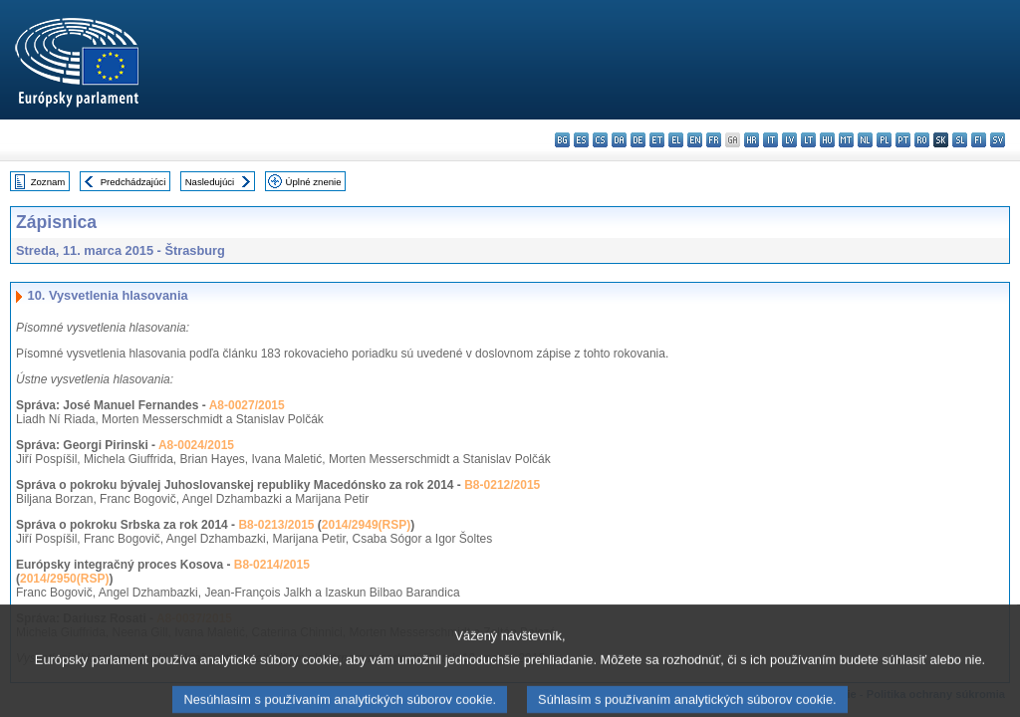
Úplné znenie (314, 181)
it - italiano (770, 139)
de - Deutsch (638, 139)
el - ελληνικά (675, 139)
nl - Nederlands (865, 139)
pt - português (902, 139)
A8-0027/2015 (247, 405)
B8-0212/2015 (502, 485)
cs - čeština (600, 139)
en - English (694, 139)
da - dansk (619, 139)
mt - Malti (846, 139)
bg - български (562, 139)
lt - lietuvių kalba (808, 139)
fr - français (713, 139)
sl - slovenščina (959, 139)
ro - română (921, 139)
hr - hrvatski (751, 139)
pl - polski (884, 139)
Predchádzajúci (133, 181)
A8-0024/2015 (196, 445)
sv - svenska (997, 139)
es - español (581, 139)
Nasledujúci (210, 181)
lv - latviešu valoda (789, 139)
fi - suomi (978, 139)
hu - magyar (827, 139)
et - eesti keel (656, 139)
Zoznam (48, 181)
